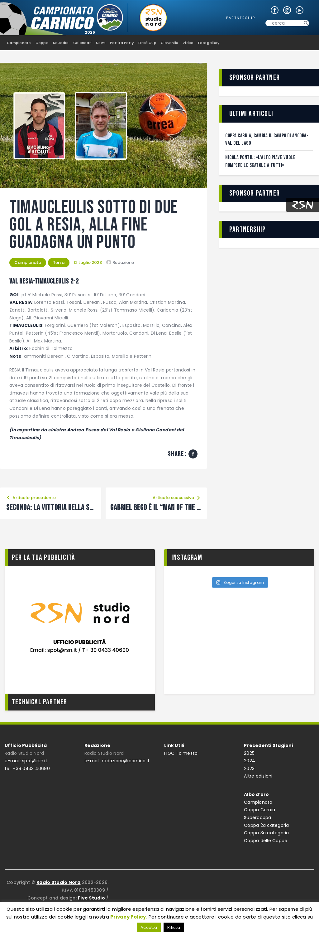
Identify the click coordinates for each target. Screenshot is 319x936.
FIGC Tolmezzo (181, 753)
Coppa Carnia (259, 810)
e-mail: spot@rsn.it (26, 761)
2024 (249, 761)
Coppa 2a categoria (266, 825)
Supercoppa (257, 817)
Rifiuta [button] (173, 927)
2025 (249, 753)
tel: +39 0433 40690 (27, 768)
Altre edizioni (258, 776)
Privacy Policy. (128, 917)
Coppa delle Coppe (265, 840)
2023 (249, 768)
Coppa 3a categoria (266, 833)
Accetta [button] (148, 927)
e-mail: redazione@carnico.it (117, 761)
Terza (58, 262)
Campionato (27, 262)
